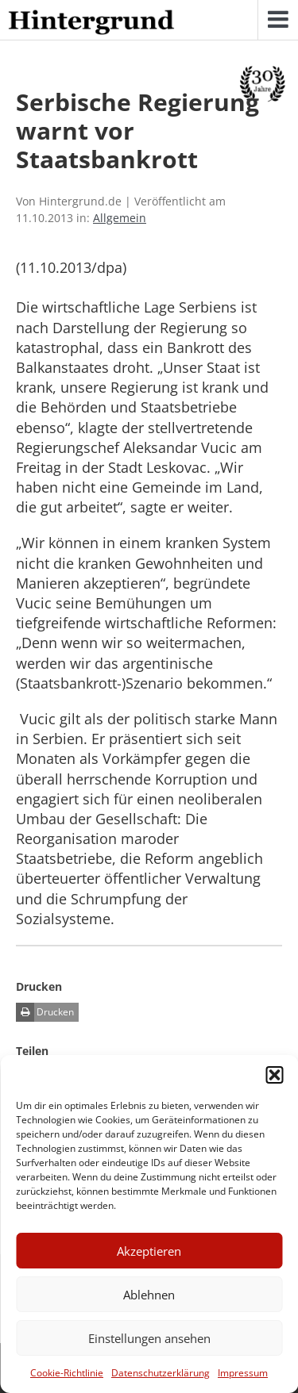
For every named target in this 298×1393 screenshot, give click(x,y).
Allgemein (119, 217)
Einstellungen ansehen (149, 1338)
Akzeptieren (149, 1251)
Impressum (243, 1373)
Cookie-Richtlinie (66, 1373)
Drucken (45, 1012)
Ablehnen (149, 1295)
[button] (274, 1075)
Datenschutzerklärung (160, 1373)
